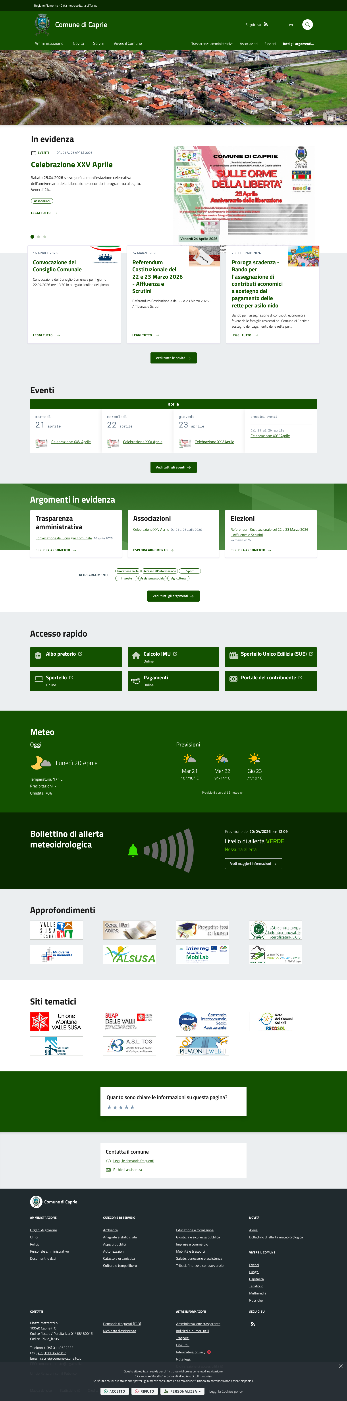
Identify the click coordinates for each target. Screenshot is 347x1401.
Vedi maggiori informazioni (253, 864)
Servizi (98, 43)
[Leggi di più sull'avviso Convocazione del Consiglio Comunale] (47, 333)
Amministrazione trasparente (198, 1323)
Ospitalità (256, 1279)
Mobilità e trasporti (190, 1251)
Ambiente (110, 1230)
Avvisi (253, 1230)
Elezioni (270, 43)
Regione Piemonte (46, 5)
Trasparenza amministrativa (212, 43)
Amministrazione (49, 43)
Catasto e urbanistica (119, 1258)
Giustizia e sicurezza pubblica (198, 1237)
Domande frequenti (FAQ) (122, 1323)
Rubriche (256, 1300)
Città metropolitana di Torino (79, 5)
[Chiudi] (340, 1366)
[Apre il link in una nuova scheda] (56, 930)
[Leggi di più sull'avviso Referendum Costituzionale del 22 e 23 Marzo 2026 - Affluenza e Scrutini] (146, 333)
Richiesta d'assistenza (119, 1330)
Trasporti (182, 1338)
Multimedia (257, 1293)
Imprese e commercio (192, 1244)
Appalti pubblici (114, 1244)
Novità (78, 43)
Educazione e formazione (195, 1230)
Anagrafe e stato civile (120, 1237)
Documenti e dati (43, 1258)
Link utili (182, 1345)
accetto (116, 1391)
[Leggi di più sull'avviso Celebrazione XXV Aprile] (44, 213)
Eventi (43, 152)
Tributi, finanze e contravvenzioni (201, 1265)
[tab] (32, 237)
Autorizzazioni (114, 1251)
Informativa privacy (190, 1352)
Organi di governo (43, 1230)
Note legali (184, 1359)
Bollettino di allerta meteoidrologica (276, 1237)
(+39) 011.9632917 (51, 1353)
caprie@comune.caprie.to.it (60, 1358)
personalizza (184, 1391)
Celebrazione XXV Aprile (71, 442)
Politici (35, 1244)
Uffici (34, 1237)
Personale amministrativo (49, 1251)
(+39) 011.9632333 (58, 1347)
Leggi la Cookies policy (226, 1391)
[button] (307, 24)
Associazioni (249, 43)
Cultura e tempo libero (120, 1265)
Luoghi (254, 1272)
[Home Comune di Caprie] (70, 25)
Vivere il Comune (128, 43)
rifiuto (146, 1391)
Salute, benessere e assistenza (199, 1258)
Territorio (256, 1286)
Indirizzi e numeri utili (192, 1330)
